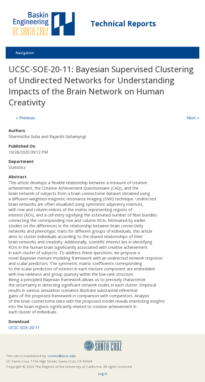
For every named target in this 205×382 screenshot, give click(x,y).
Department (21, 161)
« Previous (25, 117)
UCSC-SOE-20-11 (24, 327)
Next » (193, 117)
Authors (16, 130)
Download (18, 321)
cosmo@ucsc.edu (62, 356)
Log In (102, 374)
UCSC (102, 345)
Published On (21, 146)
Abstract (17, 176)
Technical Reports (123, 23)
